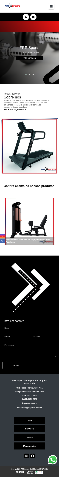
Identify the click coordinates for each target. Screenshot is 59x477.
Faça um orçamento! (15, 109)
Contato (29, 437)
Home (29, 420)
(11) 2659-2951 (29, 403)
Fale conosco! (29, 58)
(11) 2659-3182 (29, 399)
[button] (26, 74)
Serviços (29, 429)
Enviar (16, 365)
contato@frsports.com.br (29, 408)
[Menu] (51, 6)
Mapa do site (29, 446)
